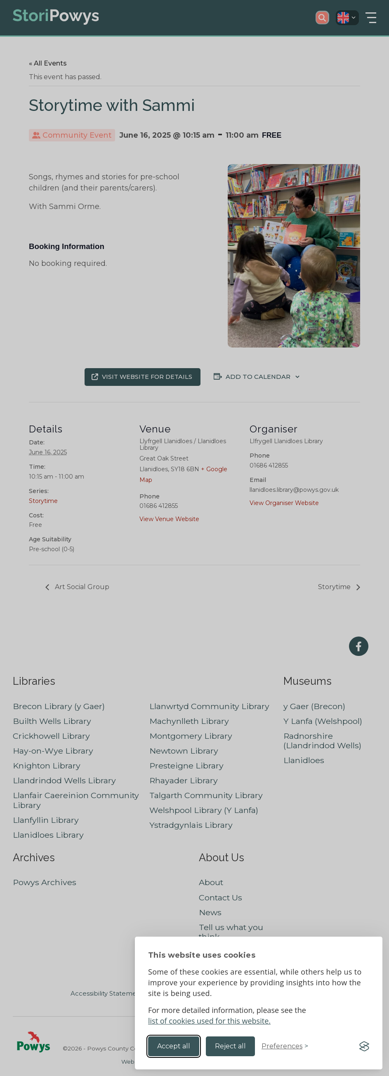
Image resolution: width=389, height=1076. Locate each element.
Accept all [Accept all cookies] (173, 1046)
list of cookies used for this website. (209, 1021)
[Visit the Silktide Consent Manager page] (364, 1046)
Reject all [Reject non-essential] (230, 1046)
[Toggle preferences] (285, 1046)
